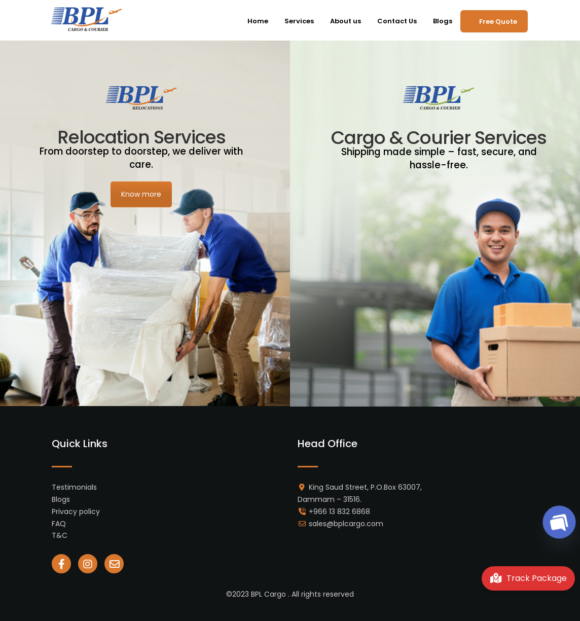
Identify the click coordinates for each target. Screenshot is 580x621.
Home (257, 21)
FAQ (59, 524)
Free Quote (498, 21)
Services (299, 21)
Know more (141, 194)
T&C (59, 535)
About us (345, 21)
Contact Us (397, 21)
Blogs (442, 21)
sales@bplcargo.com (346, 524)
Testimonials (74, 487)
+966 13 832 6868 (339, 511)
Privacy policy (76, 511)
